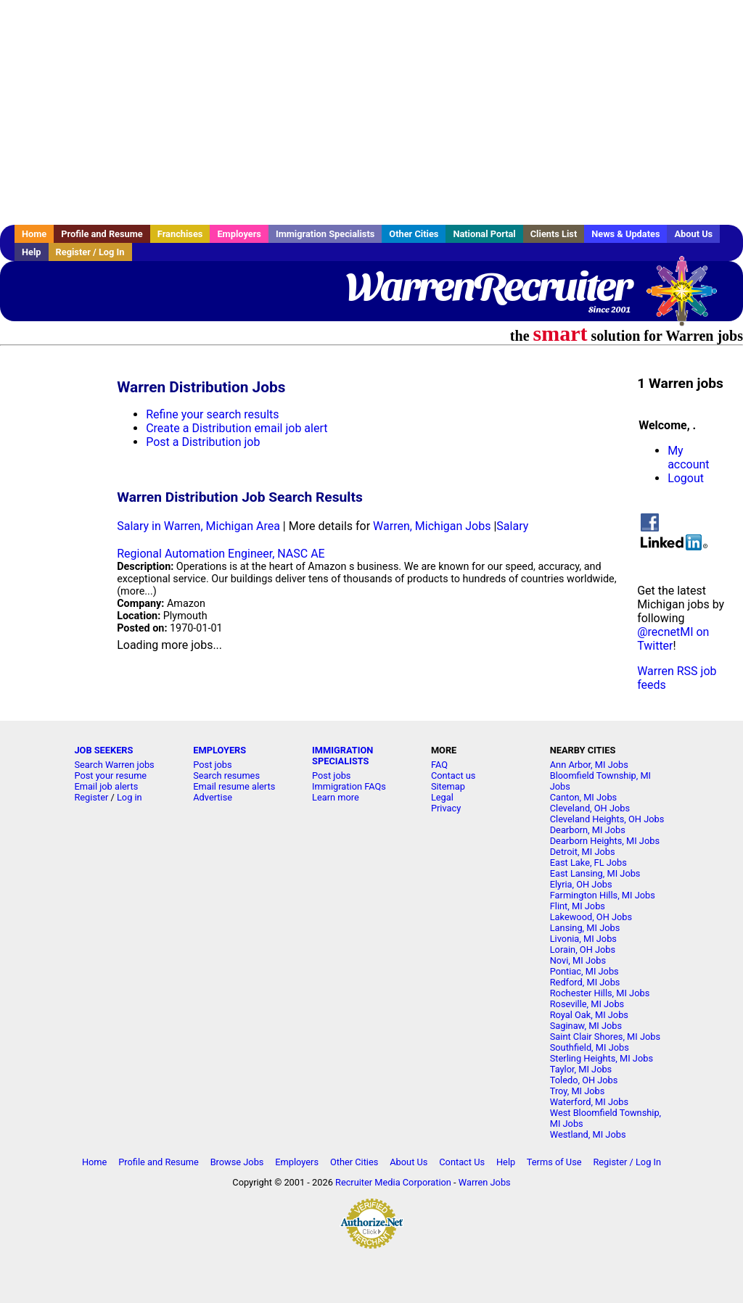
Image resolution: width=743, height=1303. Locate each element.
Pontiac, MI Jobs (584, 971)
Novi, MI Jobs (578, 960)
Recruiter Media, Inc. (688, 298)
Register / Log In (90, 252)
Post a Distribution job (203, 442)
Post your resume (110, 775)
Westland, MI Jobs (588, 1134)
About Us (693, 233)
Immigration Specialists (325, 233)
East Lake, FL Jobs (588, 862)
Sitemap (448, 786)
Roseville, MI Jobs (587, 1003)
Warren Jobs (485, 1182)
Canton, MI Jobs (583, 797)
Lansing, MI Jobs (585, 927)
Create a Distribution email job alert (236, 428)
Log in (129, 797)
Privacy (446, 808)
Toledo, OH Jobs (584, 1080)
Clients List (554, 233)
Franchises (180, 233)
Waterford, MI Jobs (589, 1101)
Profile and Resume (102, 233)
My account (688, 457)
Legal (442, 797)
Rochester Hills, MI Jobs (600, 993)
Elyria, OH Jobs (581, 884)
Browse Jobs (237, 1162)
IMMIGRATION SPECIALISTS (342, 755)
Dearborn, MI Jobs (587, 829)
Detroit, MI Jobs (582, 851)
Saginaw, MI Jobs (586, 1025)
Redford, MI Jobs (585, 982)
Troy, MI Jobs (577, 1090)
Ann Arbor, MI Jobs (589, 764)
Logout (686, 478)
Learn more (335, 797)
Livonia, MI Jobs (583, 938)
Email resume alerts (234, 786)
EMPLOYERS (219, 750)
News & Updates (625, 233)
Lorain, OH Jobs (582, 949)
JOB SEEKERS (103, 750)
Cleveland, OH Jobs (590, 808)
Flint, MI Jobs (577, 906)
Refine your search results (212, 414)
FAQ (439, 764)
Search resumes (226, 775)
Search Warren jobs (114, 764)
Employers (239, 233)
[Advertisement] (371, 112)
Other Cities (413, 233)
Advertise (212, 797)
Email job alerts (106, 786)
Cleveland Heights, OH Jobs (607, 819)
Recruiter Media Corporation (393, 1182)
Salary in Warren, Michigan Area (198, 526)
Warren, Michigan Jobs (431, 526)
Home (34, 233)
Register (91, 797)
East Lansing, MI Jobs (595, 873)
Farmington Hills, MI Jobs (602, 895)
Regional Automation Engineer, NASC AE (221, 554)
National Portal (484, 233)
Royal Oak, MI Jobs (589, 1014)
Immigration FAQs (349, 786)
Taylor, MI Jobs (581, 1069)
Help (31, 252)
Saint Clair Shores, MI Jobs (605, 1036)
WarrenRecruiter (488, 286)
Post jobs (212, 764)
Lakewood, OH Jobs (591, 916)
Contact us (453, 775)
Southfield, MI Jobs (589, 1047)
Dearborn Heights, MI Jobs (605, 840)
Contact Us (462, 1162)
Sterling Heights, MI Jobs (601, 1058)
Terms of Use (554, 1162)
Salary (512, 526)
